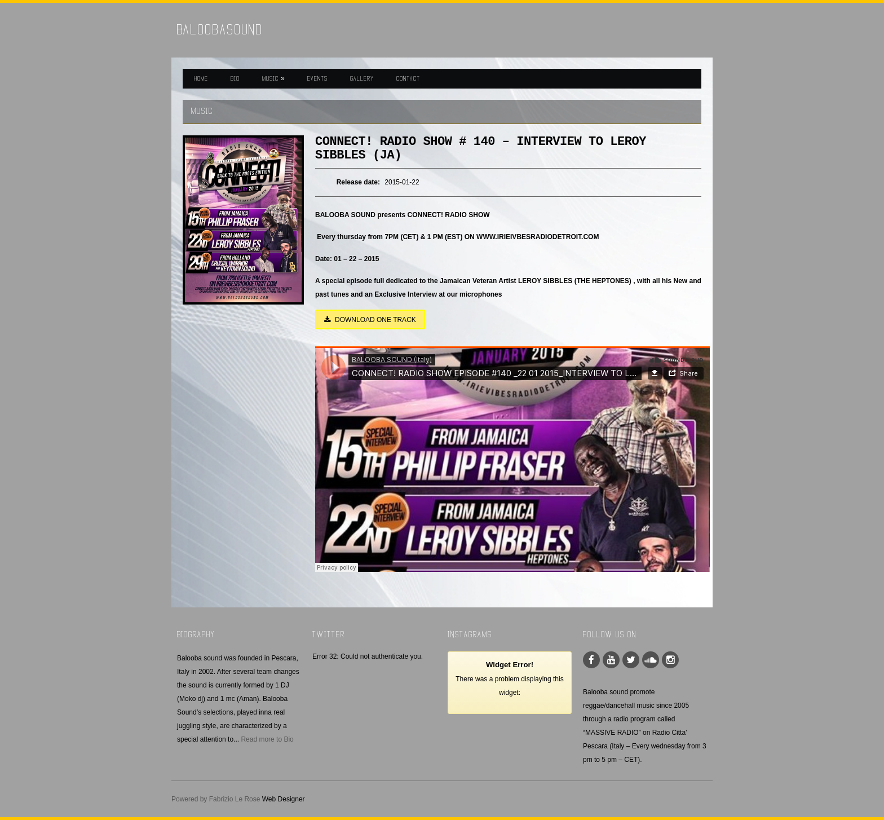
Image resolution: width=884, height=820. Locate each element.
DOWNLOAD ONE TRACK (370, 320)
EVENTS (317, 78)
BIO (235, 78)
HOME (201, 78)
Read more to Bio (267, 739)
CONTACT (408, 78)
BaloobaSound (220, 29)
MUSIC (273, 78)
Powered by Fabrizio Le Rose (215, 799)
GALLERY (362, 78)
